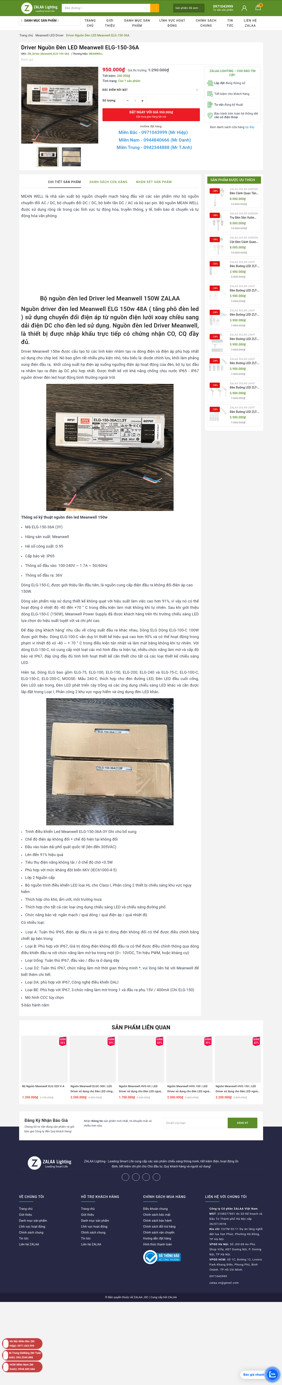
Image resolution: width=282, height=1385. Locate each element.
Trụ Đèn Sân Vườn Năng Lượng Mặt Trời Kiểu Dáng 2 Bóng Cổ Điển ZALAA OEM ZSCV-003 (244, 218)
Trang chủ (90, 23)
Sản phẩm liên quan (141, 1027)
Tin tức (230, 23)
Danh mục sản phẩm (137, 23)
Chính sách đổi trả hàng (159, 1226)
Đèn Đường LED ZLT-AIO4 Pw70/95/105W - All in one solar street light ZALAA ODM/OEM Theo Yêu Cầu (244, 339)
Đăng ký (242, 1122)
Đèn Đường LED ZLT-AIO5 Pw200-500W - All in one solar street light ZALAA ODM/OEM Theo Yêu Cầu (244, 363)
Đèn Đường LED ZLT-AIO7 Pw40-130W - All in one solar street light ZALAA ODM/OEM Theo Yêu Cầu (244, 412)
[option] (59, 105)
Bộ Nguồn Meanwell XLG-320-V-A (43, 1086)
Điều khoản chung (155, 1208)
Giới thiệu (110, 23)
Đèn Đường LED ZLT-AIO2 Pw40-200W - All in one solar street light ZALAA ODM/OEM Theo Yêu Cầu (244, 291)
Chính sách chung (206, 23)
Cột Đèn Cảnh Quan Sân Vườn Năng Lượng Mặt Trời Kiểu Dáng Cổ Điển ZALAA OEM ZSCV (244, 242)
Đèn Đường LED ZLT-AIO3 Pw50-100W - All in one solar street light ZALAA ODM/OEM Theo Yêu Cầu (244, 315)
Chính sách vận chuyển (159, 1232)
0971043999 (218, 1276)
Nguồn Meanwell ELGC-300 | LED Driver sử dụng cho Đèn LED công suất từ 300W (91, 1091)
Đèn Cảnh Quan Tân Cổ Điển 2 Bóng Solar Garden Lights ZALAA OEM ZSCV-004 (244, 194)
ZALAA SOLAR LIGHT (242, 262)
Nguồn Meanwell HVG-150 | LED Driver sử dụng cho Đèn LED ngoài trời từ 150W (237, 1091)
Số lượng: (109, 100)
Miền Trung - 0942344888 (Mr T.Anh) (154, 147)
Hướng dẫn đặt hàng (157, 1238)
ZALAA (172, 1297)
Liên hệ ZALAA (250, 23)
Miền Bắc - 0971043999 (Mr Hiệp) (153, 132)
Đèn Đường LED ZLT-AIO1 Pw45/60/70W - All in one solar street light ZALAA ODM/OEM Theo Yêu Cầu (244, 266)
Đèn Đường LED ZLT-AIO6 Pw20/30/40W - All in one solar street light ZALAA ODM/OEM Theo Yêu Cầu (244, 388)
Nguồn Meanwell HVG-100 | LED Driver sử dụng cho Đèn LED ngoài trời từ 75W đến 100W (188, 1091)
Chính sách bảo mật (156, 1214)
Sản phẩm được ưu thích (232, 180)
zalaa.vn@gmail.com (224, 1282)
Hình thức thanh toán (157, 1244)
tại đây (249, 127)
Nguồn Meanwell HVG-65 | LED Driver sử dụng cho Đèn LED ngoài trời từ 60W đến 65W (140, 1091)
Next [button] (262, 1068)
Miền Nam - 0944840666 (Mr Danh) (155, 140)
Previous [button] (20, 1068)
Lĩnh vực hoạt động (172, 23)
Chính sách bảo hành (157, 1220)
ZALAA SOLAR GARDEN (244, 189)
